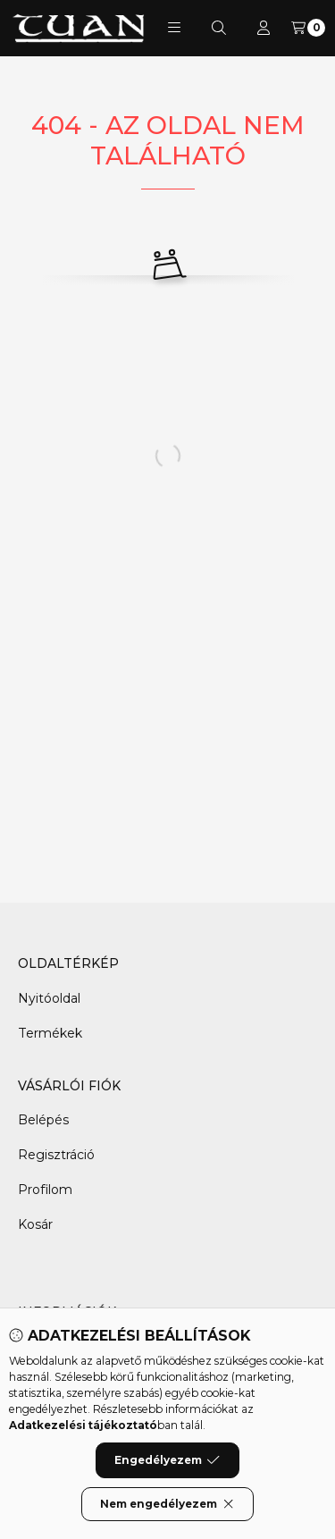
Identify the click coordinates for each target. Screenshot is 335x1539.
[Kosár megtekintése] (308, 28)
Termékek (50, 1033)
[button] (174, 28)
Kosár (35, 1224)
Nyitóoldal (49, 998)
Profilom (45, 1190)
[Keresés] (219, 28)
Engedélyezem (167, 1473)
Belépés (43, 1120)
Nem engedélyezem (167, 1517)
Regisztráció (56, 1155)
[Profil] (263, 28)
